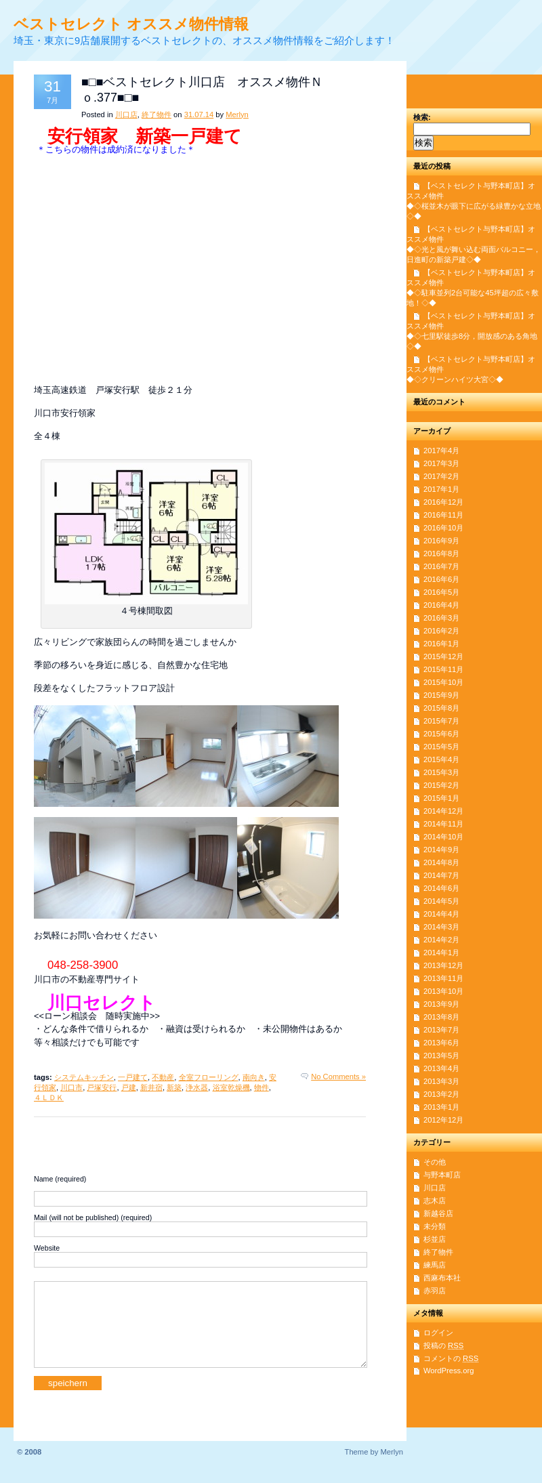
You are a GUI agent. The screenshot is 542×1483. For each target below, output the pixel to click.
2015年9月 (441, 695)
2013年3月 (441, 1081)
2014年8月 (441, 862)
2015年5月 (441, 747)
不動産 (163, 1077)
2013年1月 (441, 1107)
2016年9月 (441, 541)
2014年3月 (441, 927)
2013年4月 (441, 1068)
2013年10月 (443, 991)
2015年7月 (441, 721)
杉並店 (434, 1239)
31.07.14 (199, 114)
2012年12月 (443, 1120)
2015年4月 (441, 759)
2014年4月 (441, 914)
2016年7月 (441, 566)
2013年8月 (441, 1017)
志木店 (434, 1200)
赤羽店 (434, 1291)
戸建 (128, 1087)
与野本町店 (442, 1175)
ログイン (438, 1333)
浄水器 (197, 1087)
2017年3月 (441, 463)
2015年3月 (441, 772)
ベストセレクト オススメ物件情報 (131, 24)
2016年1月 (441, 644)
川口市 (71, 1087)
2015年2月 (441, 785)
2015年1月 (441, 798)
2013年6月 (441, 1043)
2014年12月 (443, 811)
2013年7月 (441, 1030)
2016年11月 (443, 515)
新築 (174, 1087)
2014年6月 (441, 888)
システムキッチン (84, 1077)
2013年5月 (441, 1055)
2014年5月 (441, 901)
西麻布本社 (442, 1278)
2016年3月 (441, 618)
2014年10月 (443, 837)
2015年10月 (443, 682)
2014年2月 (441, 940)
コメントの (450, 1358)
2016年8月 (441, 553)
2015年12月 (443, 656)
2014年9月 (441, 849)
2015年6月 (441, 734)
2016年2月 (441, 631)
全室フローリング (208, 1077)
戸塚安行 (102, 1087)
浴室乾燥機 (231, 1087)
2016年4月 (441, 605)
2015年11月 (443, 669)
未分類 (434, 1226)
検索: (422, 117)
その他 (434, 1162)
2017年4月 (441, 450)
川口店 (126, 114)
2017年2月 (441, 476)
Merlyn (237, 114)
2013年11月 (443, 978)
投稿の (443, 1345)
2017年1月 (441, 489)
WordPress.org (448, 1370)
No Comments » (338, 1076)
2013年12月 (443, 965)
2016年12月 (443, 502)
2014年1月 (441, 952)
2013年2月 (441, 1094)
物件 (261, 1087)
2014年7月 (441, 875)
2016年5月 (441, 592)
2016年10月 (443, 528)
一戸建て (133, 1077)
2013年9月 (441, 1004)
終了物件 (156, 114)
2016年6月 (441, 579)
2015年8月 (441, 708)
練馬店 (434, 1265)
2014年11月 (443, 824)
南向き (254, 1077)
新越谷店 (438, 1213)
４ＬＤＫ (49, 1097)
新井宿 (151, 1087)
